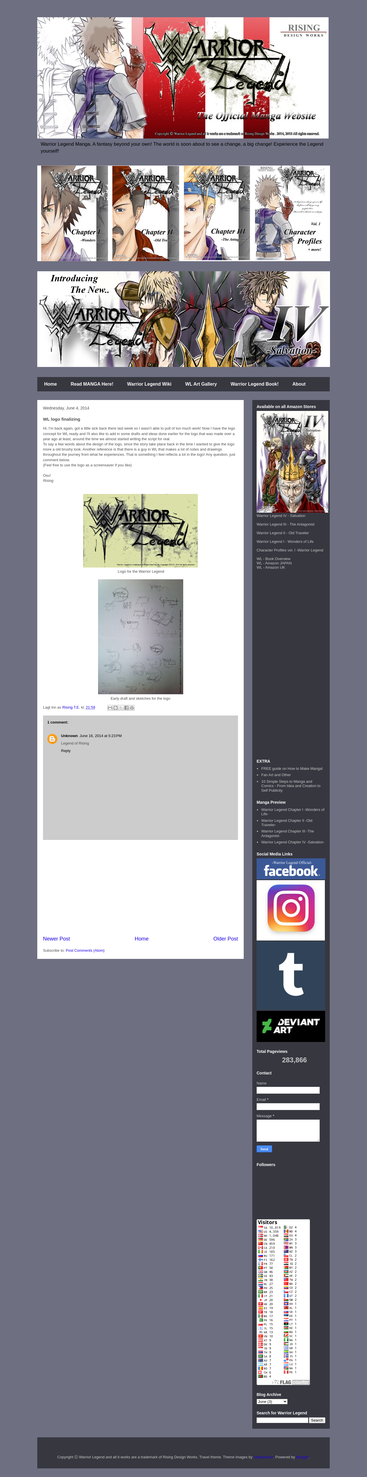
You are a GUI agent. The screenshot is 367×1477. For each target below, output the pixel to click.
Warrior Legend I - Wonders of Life (285, 541)
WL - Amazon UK (271, 567)
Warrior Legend (310, 550)
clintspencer (263, 1457)
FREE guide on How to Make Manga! (292, 768)
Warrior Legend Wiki (149, 384)
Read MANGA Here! (92, 384)
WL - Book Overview (273, 559)
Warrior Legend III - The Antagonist (286, 524)
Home (50, 384)
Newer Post (56, 939)
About (299, 384)
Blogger (302, 1457)
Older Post (225, 939)
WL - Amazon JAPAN (274, 563)
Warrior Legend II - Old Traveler (283, 533)
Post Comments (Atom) (85, 950)
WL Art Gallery (201, 384)
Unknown (69, 736)
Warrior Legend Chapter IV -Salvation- (293, 842)
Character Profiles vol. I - (277, 550)
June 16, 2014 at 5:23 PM (101, 736)
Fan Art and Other (276, 775)
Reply (66, 751)
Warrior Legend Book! (254, 384)
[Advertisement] (140, 887)
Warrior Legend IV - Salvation (281, 516)
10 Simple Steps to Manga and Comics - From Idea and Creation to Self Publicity (291, 786)
